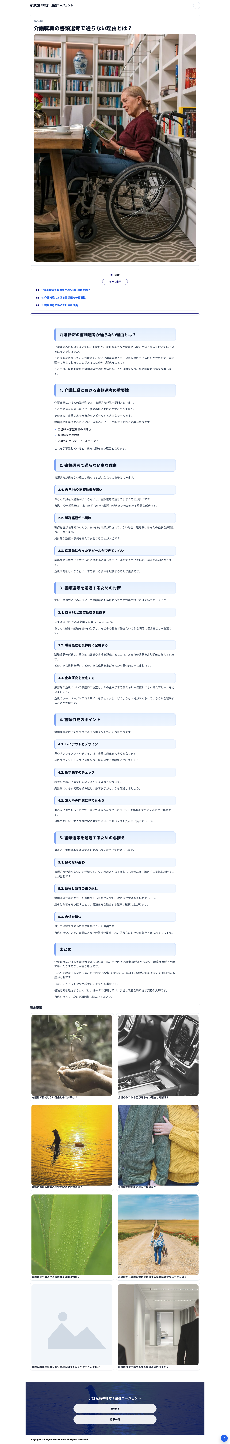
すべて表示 (115, 285)
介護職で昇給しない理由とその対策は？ (54, 1101)
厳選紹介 (38, 20)
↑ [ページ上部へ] (224, 1438)
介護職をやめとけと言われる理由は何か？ (56, 1280)
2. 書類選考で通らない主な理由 (59, 309)
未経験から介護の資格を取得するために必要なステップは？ (152, 1280)
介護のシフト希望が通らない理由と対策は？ (143, 1101)
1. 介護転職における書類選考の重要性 (63, 301)
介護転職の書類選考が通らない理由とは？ (65, 294)
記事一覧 (115, 1419)
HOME (115, 1408)
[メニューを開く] (196, 5)
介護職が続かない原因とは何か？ (137, 1191)
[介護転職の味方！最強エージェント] (51, 5)
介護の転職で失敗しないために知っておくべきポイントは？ (66, 1370)
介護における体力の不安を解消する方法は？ (57, 1191)
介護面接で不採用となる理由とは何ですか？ (143, 1370)
